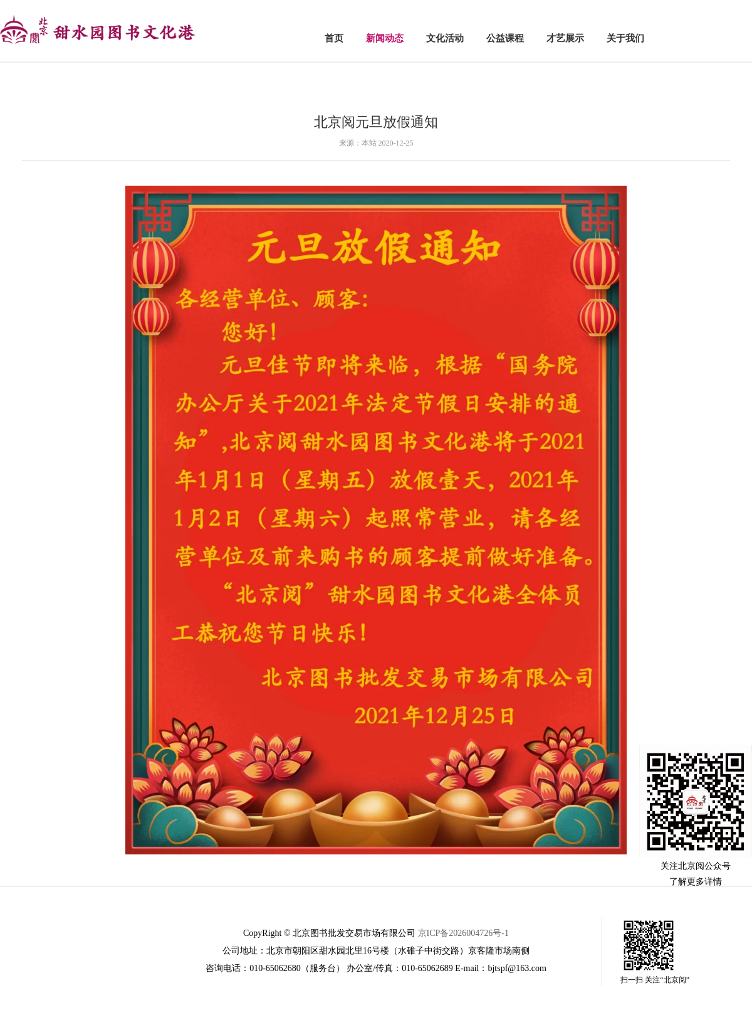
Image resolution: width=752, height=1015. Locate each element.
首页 (334, 38)
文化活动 (445, 38)
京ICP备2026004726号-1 (463, 933)
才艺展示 (565, 38)
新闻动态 (385, 38)
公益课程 (505, 38)
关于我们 (625, 38)
